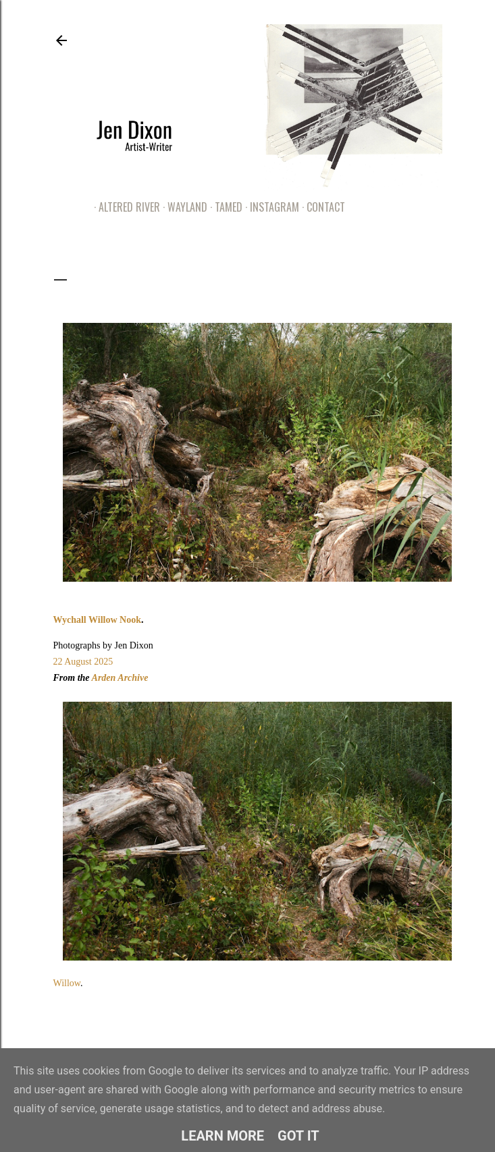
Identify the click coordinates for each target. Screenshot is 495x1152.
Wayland (183, 207)
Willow (67, 983)
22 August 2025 (83, 662)
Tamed (224, 207)
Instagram (269, 207)
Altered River (124, 207)
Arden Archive (120, 678)
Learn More (222, 1136)
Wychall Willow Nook (97, 620)
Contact (321, 207)
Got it (298, 1136)
